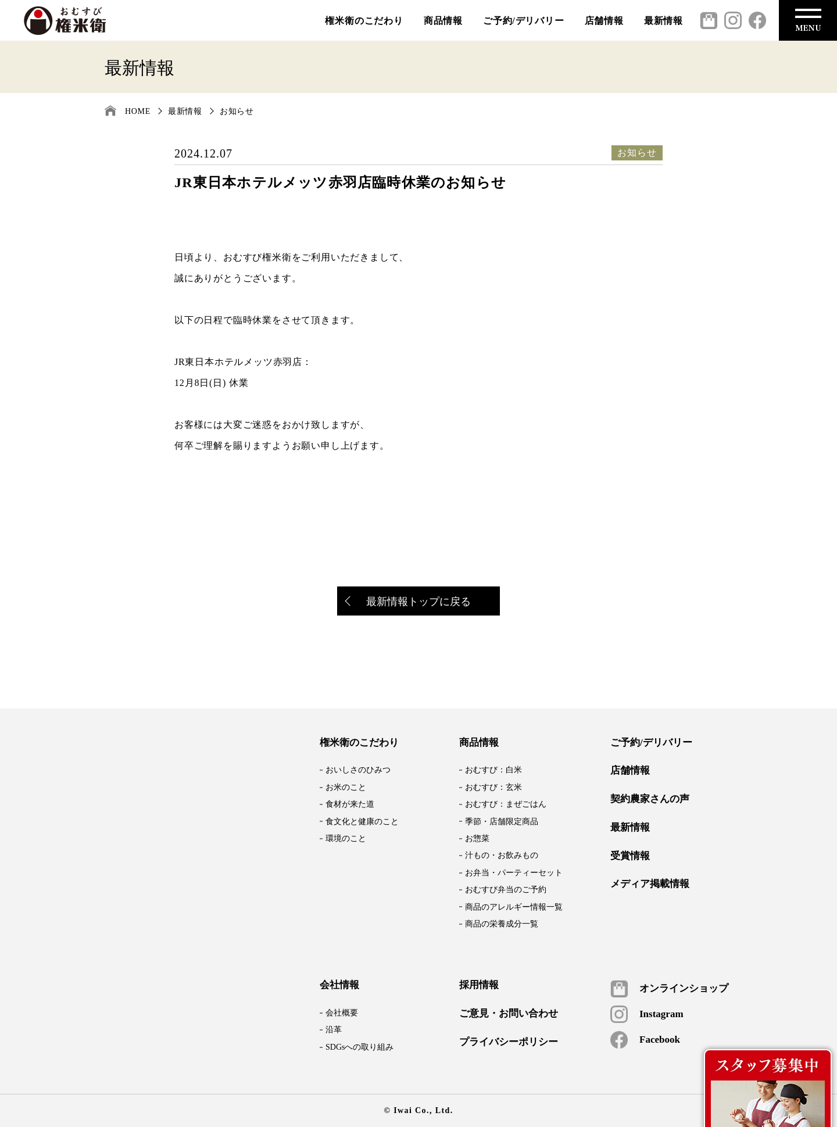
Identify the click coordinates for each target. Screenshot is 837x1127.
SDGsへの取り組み (360, 1047)
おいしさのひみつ (358, 769)
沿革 (334, 1029)
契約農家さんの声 (649, 799)
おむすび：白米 (493, 769)
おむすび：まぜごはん (505, 804)
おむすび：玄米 (493, 787)
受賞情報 (630, 856)
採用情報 (479, 985)
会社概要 (342, 1012)
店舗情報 (604, 21)
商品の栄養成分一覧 (501, 924)
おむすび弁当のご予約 (505, 889)
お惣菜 (477, 838)
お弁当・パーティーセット (514, 872)
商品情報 (443, 21)
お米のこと (346, 787)
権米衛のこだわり (364, 21)
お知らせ (237, 111)
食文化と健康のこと (362, 821)
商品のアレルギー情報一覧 (514, 907)
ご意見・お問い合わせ (508, 1013)
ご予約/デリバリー (523, 21)
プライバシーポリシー (508, 1042)
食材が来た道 (350, 804)
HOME (138, 111)
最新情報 (663, 21)
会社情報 (339, 985)
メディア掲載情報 (649, 884)
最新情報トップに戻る (408, 602)
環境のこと (346, 838)
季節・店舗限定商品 (501, 821)
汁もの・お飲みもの (501, 855)
